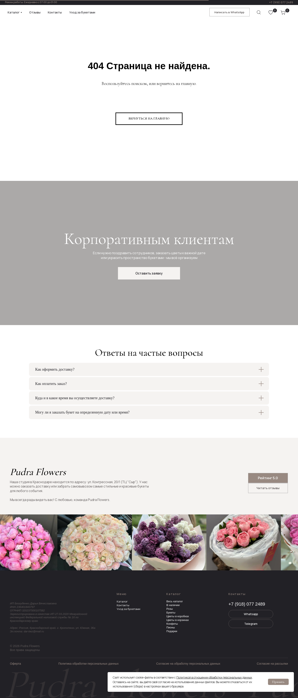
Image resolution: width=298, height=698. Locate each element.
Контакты (123, 605)
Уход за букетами (128, 609)
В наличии (173, 605)
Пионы (170, 627)
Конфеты (172, 623)
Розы (169, 608)
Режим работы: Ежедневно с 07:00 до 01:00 (31, 2)
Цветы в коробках (177, 616)
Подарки (171, 631)
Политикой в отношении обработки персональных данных (214, 677)
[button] (149, 273)
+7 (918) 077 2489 (281, 2)
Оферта (15, 663)
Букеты (170, 612)
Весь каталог (174, 601)
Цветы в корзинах (177, 620)
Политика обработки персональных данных (88, 663)
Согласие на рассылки (272, 663)
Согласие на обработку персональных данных (188, 663)
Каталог (122, 601)
